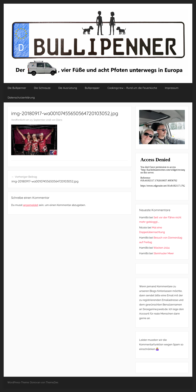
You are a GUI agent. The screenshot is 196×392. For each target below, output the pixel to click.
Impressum (172, 87)
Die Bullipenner (17, 87)
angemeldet (30, 205)
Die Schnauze (42, 87)
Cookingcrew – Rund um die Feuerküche (132, 87)
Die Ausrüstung (67, 87)
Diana (59, 119)
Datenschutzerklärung (21, 97)
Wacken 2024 (161, 247)
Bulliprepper (92, 87)
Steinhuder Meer (164, 253)
